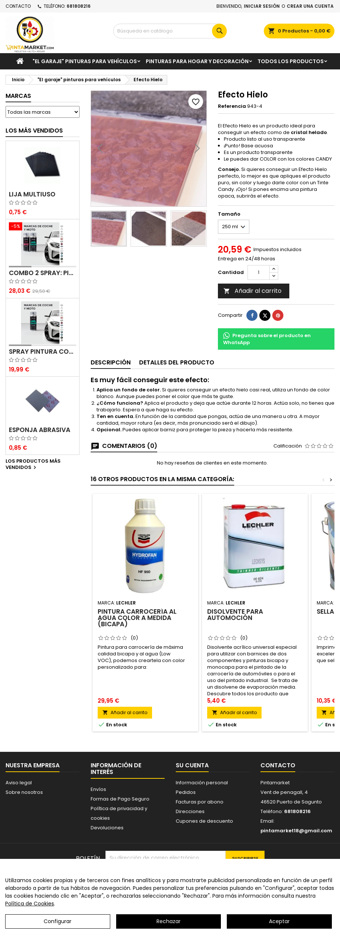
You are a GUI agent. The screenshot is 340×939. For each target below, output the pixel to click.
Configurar (57, 921)
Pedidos (186, 792)
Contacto (18, 6)
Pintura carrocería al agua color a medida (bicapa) (137, 617)
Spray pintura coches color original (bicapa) (42, 352)
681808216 (79, 6)
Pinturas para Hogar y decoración (197, 61)
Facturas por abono (199, 801)
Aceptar (279, 921)
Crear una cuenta (310, 6)
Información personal (202, 782)
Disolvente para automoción (235, 614)
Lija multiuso (32, 194)
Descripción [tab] (111, 362)
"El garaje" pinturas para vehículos (85, 61)
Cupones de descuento (204, 821)
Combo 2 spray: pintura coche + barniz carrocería (42, 273)
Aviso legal (19, 782)
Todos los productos (290, 61)
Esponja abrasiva (39, 430)
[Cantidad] (259, 272)
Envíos (98, 789)
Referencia (232, 106)
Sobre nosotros (24, 792)
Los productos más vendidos (33, 464)
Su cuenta (192, 765)
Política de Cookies (29, 903)
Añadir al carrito (252, 291)
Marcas (18, 96)
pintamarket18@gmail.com (296, 830)
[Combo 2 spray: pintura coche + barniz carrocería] (42, 227)
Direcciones (190, 811)
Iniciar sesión (262, 6)
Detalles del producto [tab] (176, 362)
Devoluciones (107, 827)
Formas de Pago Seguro (120, 798)
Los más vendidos (34, 130)
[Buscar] (169, 31)
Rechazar (168, 921)
